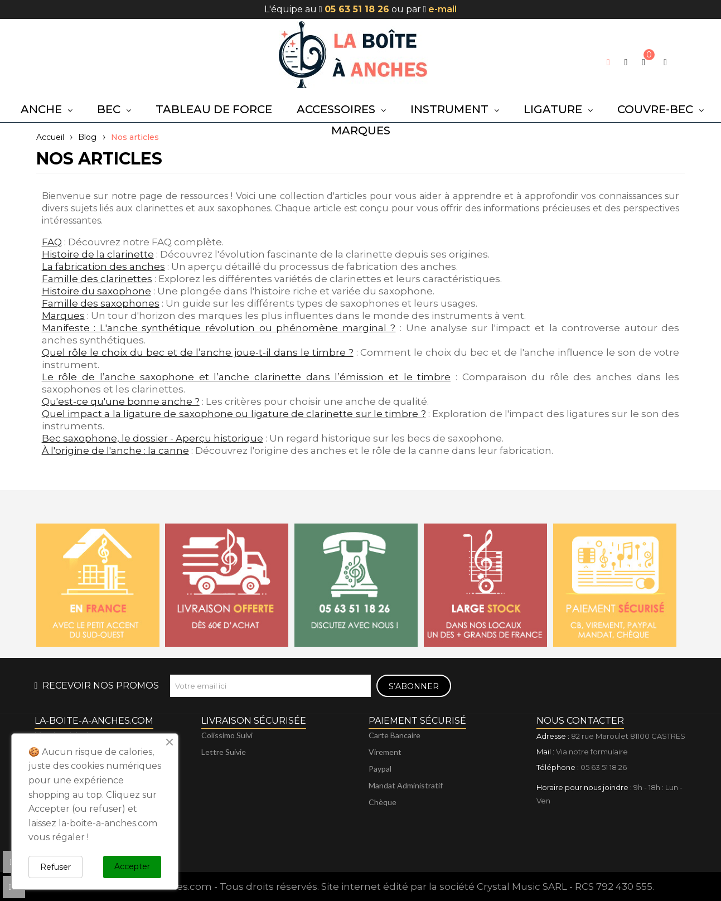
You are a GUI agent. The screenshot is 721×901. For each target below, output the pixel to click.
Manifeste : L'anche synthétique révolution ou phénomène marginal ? (219, 327)
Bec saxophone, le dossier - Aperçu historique (152, 438)
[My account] (665, 62)
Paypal (380, 768)
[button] (626, 62)
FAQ (52, 242)
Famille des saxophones (100, 303)
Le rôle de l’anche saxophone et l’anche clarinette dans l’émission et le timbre (246, 376)
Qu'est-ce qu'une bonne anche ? (121, 401)
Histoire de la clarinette (98, 254)
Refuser (55, 867)
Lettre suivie (223, 752)
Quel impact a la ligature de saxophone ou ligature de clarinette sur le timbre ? (234, 413)
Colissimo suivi (227, 735)
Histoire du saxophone (96, 291)
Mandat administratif (406, 785)
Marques (63, 315)
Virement (385, 752)
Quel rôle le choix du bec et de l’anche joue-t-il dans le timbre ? (198, 352)
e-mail (442, 9)
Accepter (132, 866)
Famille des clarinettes (97, 278)
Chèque (382, 802)
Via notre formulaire (592, 751)
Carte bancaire (394, 735)
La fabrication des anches (103, 266)
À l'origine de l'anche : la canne (115, 450)
